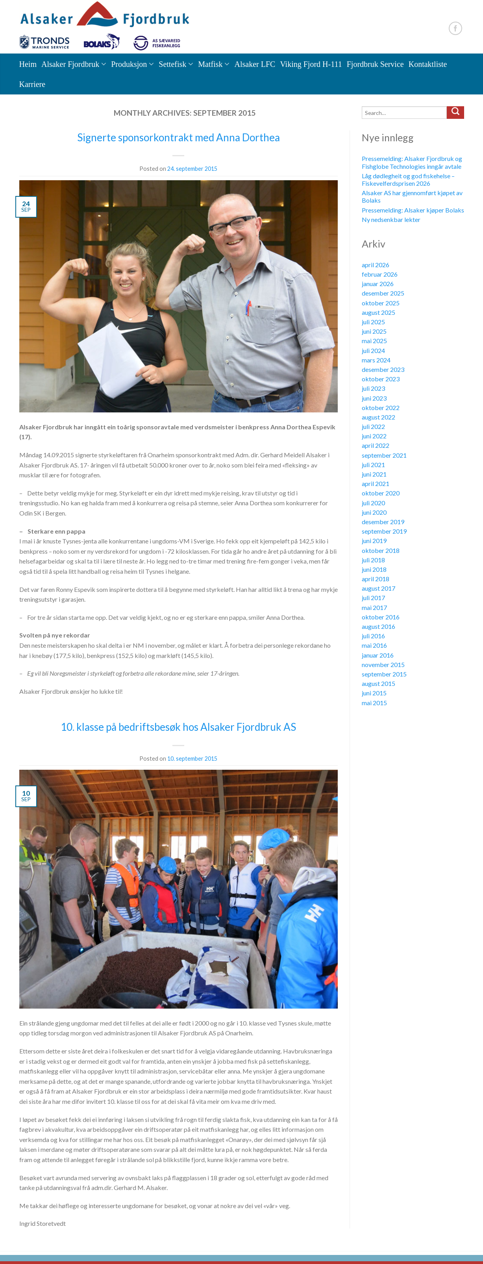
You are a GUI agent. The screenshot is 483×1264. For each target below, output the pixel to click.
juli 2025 (373, 321)
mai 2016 (374, 645)
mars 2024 (376, 360)
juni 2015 (374, 693)
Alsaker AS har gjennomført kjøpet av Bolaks (412, 196)
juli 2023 (373, 388)
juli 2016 (373, 635)
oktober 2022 (381, 407)
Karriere (32, 84)
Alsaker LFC (254, 64)
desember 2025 (383, 293)
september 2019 (384, 531)
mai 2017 (374, 607)
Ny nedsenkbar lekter (391, 219)
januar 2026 (378, 283)
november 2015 (383, 664)
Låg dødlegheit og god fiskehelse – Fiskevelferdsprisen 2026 (408, 179)
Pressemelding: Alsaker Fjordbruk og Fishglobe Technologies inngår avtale (412, 162)
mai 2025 (374, 340)
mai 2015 (374, 702)
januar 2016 (378, 655)
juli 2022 (373, 426)
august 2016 (378, 626)
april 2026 (375, 264)
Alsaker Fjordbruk (70, 64)
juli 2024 (373, 350)
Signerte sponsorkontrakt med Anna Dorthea (178, 137)
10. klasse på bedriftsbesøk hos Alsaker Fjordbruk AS (178, 727)
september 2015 (384, 674)
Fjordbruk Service (375, 64)
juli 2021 (373, 464)
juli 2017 (373, 597)
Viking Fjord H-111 (311, 64)
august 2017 (378, 588)
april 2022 (375, 445)
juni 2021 (374, 474)
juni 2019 (374, 540)
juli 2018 (373, 560)
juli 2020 (373, 502)
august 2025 (378, 312)
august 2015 (378, 683)
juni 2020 (374, 512)
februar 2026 (380, 274)
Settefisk (172, 64)
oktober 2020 (381, 493)
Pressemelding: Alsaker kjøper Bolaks (413, 210)
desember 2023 (383, 369)
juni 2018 (374, 569)
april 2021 (375, 483)
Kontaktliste (428, 64)
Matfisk (210, 64)
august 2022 (378, 417)
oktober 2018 (381, 550)
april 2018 (375, 578)
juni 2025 (374, 331)
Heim (28, 64)
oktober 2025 (381, 303)
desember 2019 (383, 521)
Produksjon (129, 64)
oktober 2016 (381, 617)
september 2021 (384, 455)
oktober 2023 (381, 379)
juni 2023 (374, 398)
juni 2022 (374, 436)
